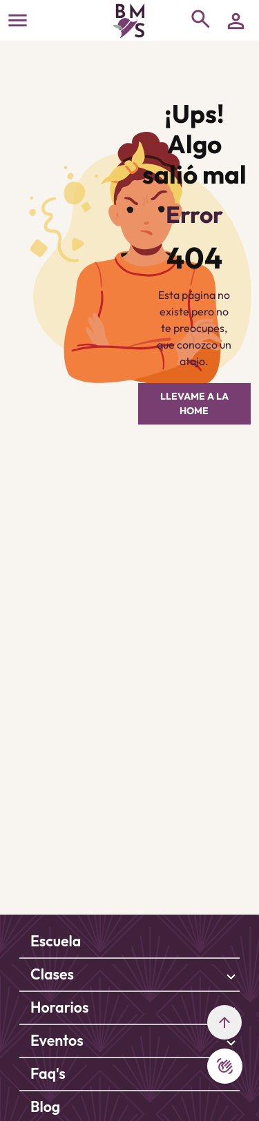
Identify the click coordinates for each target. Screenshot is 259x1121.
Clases (52, 974)
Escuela (55, 941)
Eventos (57, 1040)
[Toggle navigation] (17, 20)
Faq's (48, 1073)
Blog (45, 1107)
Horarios (59, 1007)
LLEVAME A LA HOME (194, 403)
